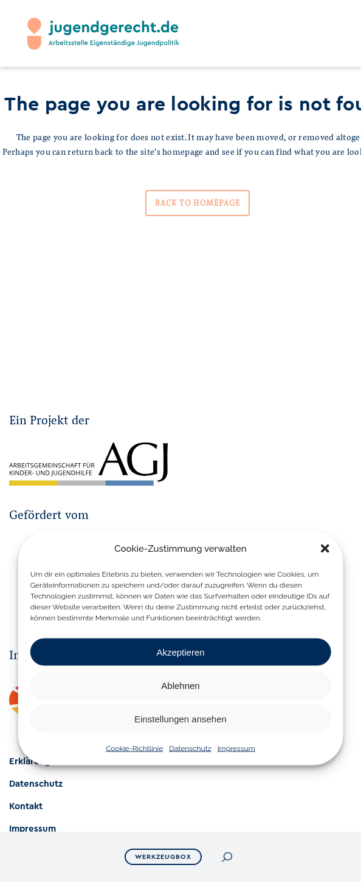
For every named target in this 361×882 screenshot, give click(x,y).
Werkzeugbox (163, 856)
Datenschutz (190, 748)
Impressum (236, 748)
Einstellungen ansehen (180, 718)
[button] (324, 549)
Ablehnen (180, 685)
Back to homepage (197, 202)
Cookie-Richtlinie (134, 748)
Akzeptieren (180, 651)
